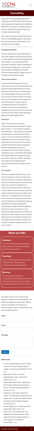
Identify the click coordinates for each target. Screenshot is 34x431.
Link (5, 372)
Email (3, 325)
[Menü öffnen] (30, 5)
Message (5, 335)
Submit (5, 352)
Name (3, 316)
